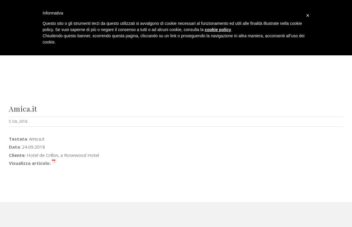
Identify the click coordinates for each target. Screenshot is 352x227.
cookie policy (218, 29)
